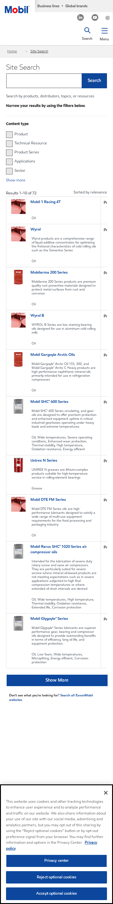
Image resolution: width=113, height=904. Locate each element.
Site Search (39, 51)
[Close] (105, 792)
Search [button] (94, 80)
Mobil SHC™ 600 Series (49, 401)
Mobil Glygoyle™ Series (49, 618)
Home (12, 51)
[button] (104, 33)
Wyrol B (37, 315)
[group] (53, 134)
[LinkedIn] (80, 18)
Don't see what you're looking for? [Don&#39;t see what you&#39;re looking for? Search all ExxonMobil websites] (34, 695)
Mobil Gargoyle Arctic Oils (52, 354)
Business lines (48, 5)
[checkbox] (9, 134)
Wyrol (35, 229)
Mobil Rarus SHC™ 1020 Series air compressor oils (58, 549)
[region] (56, 844)
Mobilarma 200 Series (49, 272)
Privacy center (56, 860)
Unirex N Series (43, 460)
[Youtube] (95, 18)
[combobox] (56, 81)
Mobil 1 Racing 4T (45, 202)
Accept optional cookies (56, 893)
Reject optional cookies (56, 877)
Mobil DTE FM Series (48, 499)
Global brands (76, 5)
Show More (57, 680)
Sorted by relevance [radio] (90, 192)
